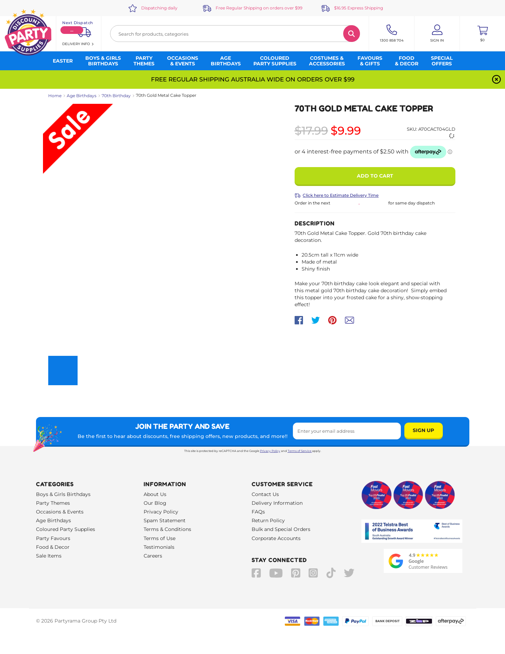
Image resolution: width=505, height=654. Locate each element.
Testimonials (159, 547)
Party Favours (53, 538)
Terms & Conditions (167, 529)
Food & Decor (53, 547)
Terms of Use (159, 538)
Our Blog (155, 503)
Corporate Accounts (276, 538)
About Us (155, 494)
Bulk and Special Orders (281, 529)
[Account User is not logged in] (437, 33)
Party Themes (53, 503)
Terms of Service (300, 451)
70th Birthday (116, 95)
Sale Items (49, 556)
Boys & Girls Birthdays (63, 494)
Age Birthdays (81, 95)
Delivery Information (277, 503)
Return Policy (268, 520)
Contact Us (265, 494)
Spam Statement (165, 520)
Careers (153, 556)
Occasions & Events (60, 512)
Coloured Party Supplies (65, 529)
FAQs (258, 512)
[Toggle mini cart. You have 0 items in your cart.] (482, 33)
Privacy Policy (270, 451)
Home (55, 95)
